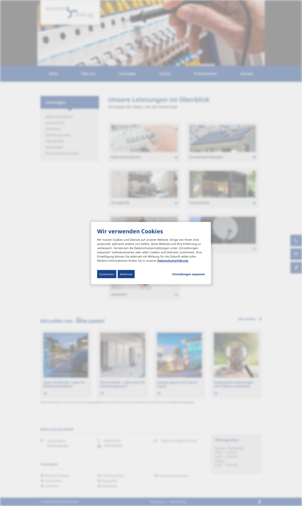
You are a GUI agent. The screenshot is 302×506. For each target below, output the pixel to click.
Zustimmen (106, 274)
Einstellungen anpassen (188, 274)
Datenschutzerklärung (172, 260)
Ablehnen (126, 274)
